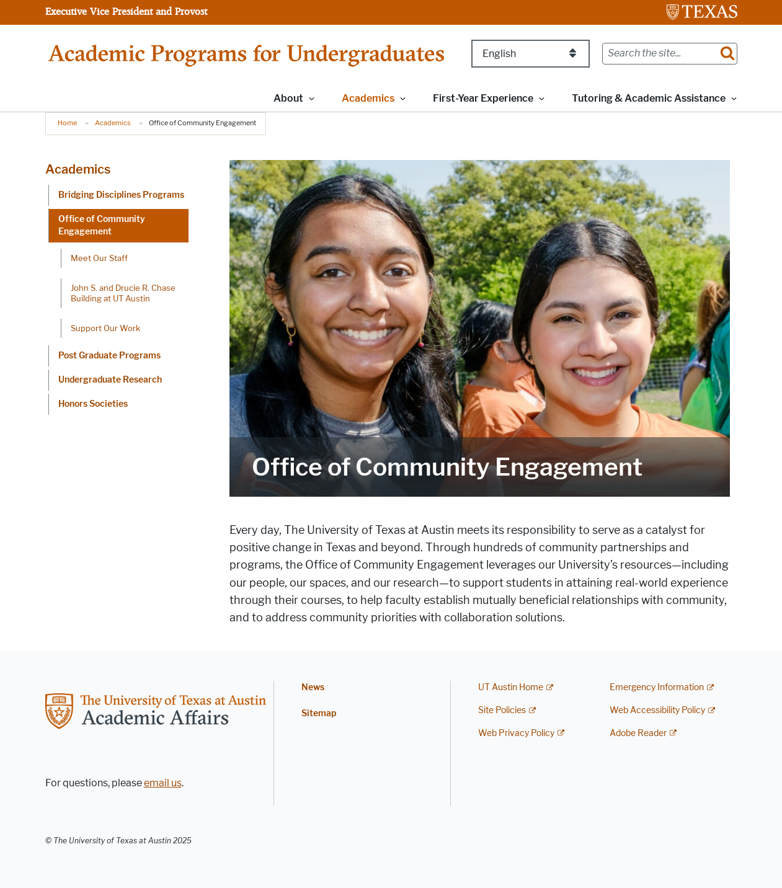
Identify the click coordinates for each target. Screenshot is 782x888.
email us (163, 783)
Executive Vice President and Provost (126, 11)
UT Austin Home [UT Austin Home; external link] (510, 687)
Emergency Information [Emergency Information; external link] (657, 687)
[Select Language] (530, 54)
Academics (113, 122)
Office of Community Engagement (101, 225)
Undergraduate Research (110, 380)
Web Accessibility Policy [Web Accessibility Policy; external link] (657, 710)
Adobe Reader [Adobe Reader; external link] (638, 733)
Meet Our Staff (99, 258)
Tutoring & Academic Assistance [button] (649, 98)
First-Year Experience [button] (483, 98)
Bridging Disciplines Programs (121, 195)
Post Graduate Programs (109, 355)
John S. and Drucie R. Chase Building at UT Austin (123, 293)
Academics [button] (368, 98)
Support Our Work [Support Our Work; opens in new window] (105, 328)
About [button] (288, 98)
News (312, 687)
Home (67, 122)
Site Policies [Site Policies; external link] (502, 710)
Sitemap (318, 713)
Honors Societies (93, 404)
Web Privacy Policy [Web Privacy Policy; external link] (516, 733)
